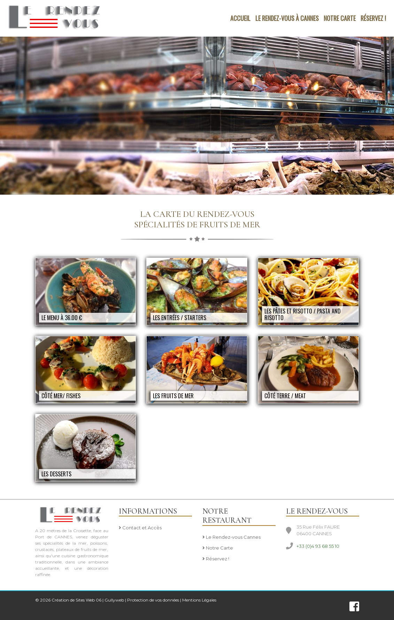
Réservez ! (373, 18)
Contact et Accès (140, 527)
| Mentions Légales (198, 600)
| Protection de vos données (152, 600)
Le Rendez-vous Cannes (231, 537)
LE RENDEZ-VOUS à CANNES (287, 18)
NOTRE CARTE (340, 18)
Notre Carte (217, 548)
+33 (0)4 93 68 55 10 (317, 546)
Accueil (240, 18)
